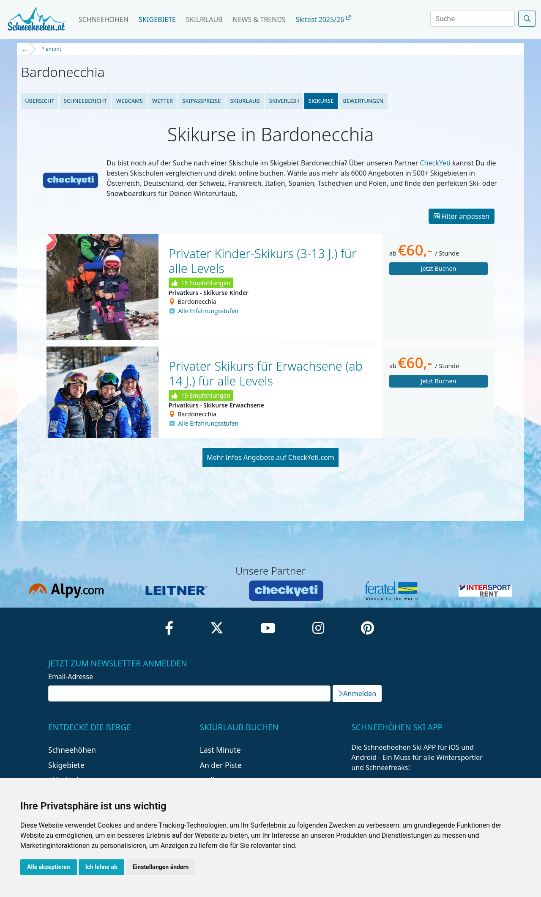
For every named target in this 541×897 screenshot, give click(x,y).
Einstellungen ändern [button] (161, 867)
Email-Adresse (70, 676)
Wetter (162, 101)
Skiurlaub (204, 19)
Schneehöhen (103, 19)
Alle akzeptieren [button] (48, 867)
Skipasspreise (201, 101)
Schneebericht (85, 101)
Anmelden (357, 693)
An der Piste (221, 765)
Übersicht (40, 101)
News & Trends (259, 19)
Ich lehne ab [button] (101, 867)
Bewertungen (363, 101)
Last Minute (220, 750)
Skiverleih (284, 101)
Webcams (129, 101)
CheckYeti (435, 163)
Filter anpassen (461, 216)
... (25, 48)
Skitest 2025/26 (323, 19)
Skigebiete (157, 19)
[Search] (472, 19)
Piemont (51, 48)
